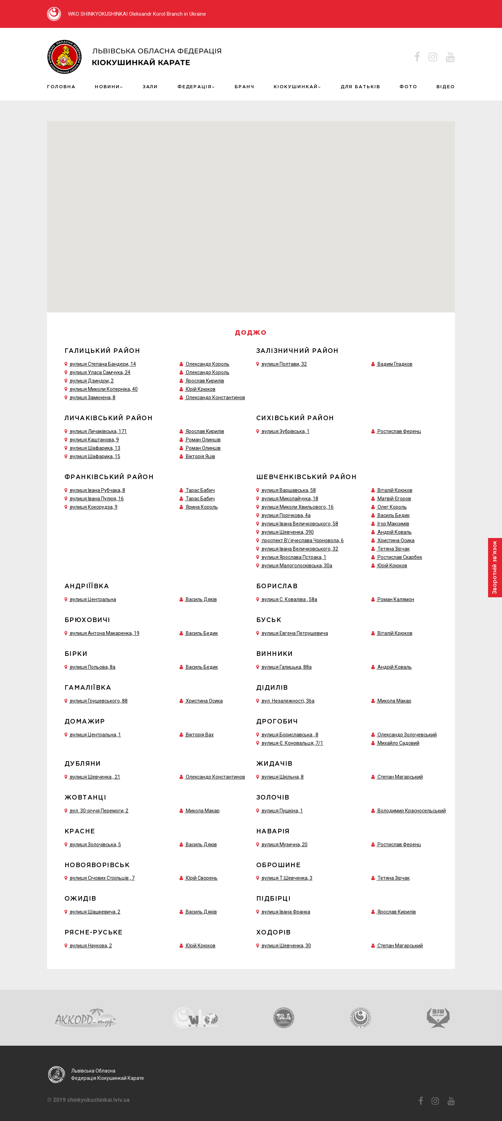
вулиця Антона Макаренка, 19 (101, 631)
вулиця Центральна (90, 597)
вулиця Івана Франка (283, 910)
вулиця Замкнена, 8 (89, 396)
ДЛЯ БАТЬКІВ (359, 86)
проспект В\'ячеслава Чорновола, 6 (300, 538)
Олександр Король (207, 362)
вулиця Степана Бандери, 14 (100, 362)
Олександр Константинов (215, 396)
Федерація (195, 86)
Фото (408, 86)
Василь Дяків (201, 597)
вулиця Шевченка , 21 (92, 775)
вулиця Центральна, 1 (92, 733)
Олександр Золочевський (407, 733)
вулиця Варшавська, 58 (286, 488)
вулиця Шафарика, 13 (92, 446)
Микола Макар (394, 699)
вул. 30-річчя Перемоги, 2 (96, 809)
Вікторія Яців (200, 455)
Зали (150, 86)
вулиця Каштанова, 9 (91, 438)
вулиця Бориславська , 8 (287, 733)
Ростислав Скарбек (400, 555)
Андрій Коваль (395, 530)
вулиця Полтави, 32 (281, 362)
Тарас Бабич (200, 488)
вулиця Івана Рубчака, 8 (94, 488)
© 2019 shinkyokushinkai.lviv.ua (88, 1099)
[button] (237, 177)
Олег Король (392, 505)
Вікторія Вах (200, 733)
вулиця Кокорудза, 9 (90, 505)
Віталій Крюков (395, 488)
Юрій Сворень (202, 876)
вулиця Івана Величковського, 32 (297, 547)
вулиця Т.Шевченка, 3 (284, 876)
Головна (60, 86)
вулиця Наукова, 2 (88, 944)
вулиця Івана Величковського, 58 (297, 522)
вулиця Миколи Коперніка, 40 (101, 388)
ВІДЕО (446, 86)
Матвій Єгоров (394, 497)
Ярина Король (202, 505)
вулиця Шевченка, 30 (283, 944)
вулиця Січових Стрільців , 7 (99, 876)
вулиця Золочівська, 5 (92, 843)
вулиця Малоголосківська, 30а (294, 564)
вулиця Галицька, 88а (284, 665)
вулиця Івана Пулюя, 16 (94, 497)
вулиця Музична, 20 (281, 843)
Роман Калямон (396, 597)
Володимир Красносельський (412, 809)
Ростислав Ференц (399, 430)
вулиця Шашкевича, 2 (92, 910)
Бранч (245, 86)
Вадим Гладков (395, 362)
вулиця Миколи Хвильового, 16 (295, 505)
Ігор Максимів (393, 522)
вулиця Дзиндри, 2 (89, 379)
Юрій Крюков (200, 388)
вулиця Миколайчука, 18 (287, 497)
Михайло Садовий (398, 741)
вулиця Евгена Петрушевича (292, 631)
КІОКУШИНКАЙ (296, 86)
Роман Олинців (203, 438)
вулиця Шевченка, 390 (285, 530)
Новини (106, 86)
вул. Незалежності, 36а (285, 699)
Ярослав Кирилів (205, 379)
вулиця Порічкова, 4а (283, 513)
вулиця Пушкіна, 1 (279, 809)
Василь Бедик (394, 513)
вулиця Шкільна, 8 (280, 775)
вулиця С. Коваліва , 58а (286, 597)
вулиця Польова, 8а (89, 665)
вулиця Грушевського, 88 (96, 699)
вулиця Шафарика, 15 (92, 455)
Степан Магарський (400, 775)
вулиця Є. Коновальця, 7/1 (289, 741)
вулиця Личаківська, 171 (95, 430)
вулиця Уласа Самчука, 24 (97, 371)
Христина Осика (396, 538)
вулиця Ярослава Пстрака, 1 (291, 555)
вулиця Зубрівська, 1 (283, 430)
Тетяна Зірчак (394, 547)
